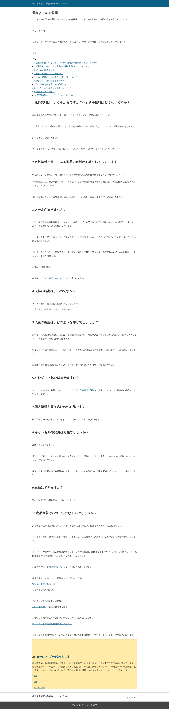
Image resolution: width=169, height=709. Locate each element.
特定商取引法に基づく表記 (44, 584)
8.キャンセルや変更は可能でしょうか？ (52, 88)
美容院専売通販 (87, 390)
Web (35, 682)
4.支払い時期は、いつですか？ (48, 74)
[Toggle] (37, 59)
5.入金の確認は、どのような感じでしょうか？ (55, 77)
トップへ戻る (132, 698)
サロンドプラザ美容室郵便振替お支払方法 (52, 624)
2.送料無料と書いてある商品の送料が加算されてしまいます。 (63, 66)
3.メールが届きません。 (45, 70)
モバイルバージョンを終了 (84, 705)
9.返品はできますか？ (44, 92)
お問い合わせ (55, 278)
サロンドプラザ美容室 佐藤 (54, 656)
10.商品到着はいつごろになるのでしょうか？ (55, 95)
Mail (35, 676)
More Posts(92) (39, 688)
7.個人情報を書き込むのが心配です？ (51, 84)
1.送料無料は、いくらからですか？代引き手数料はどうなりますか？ (66, 63)
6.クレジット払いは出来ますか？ (49, 81)
